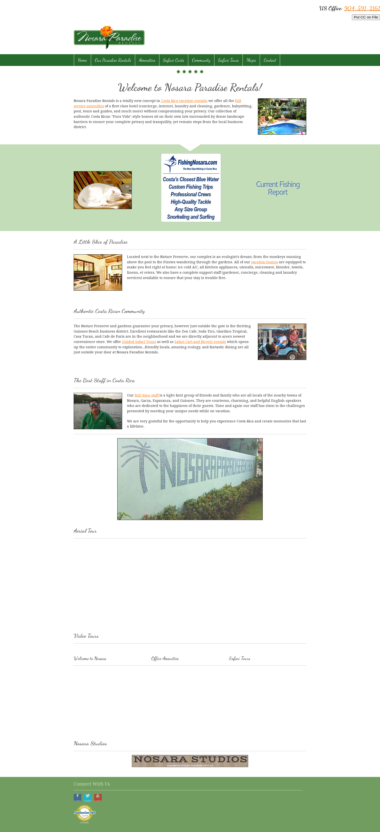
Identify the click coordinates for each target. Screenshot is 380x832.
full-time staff (146, 395)
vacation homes (264, 262)
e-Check (84, 822)
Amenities (147, 60)
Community (201, 60)
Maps (251, 60)
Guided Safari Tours (139, 342)
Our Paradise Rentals (113, 60)
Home (82, 60)
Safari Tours (228, 60)
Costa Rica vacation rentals (183, 101)
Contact (270, 60)
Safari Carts (173, 60)
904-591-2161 (362, 8)
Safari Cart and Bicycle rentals (200, 342)
